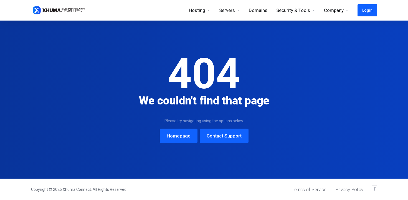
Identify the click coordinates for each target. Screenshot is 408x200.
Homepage (179, 136)
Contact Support (224, 136)
